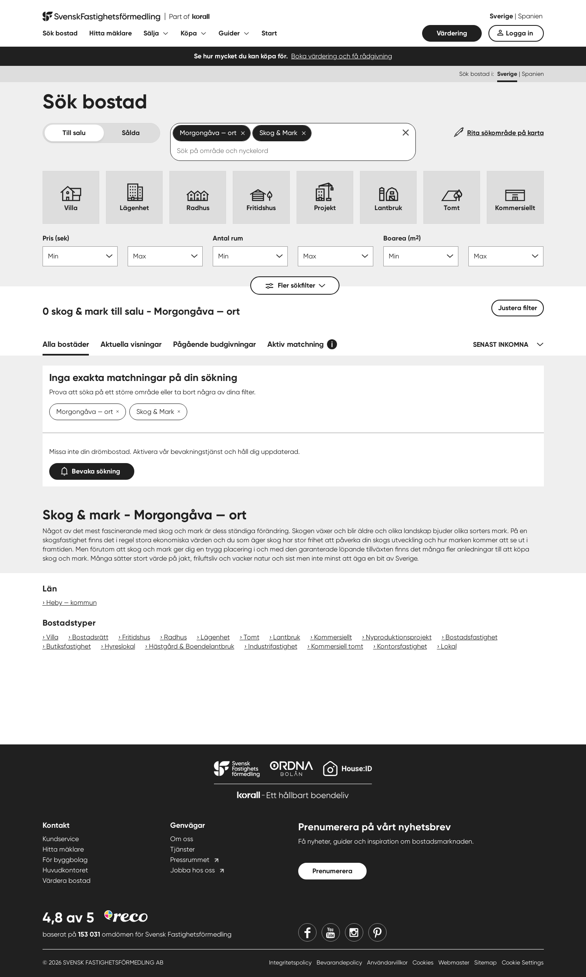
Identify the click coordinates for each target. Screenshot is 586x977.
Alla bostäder (66, 344)
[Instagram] (354, 932)
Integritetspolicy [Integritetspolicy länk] (291, 962)
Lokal (449, 646)
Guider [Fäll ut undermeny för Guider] (229, 33)
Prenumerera (332, 871)
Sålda (131, 133)
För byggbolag (65, 860)
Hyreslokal (120, 646)
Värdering (452, 33)
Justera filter (517, 308)
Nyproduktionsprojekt (399, 637)
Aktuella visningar (131, 344)
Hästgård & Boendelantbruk (191, 646)
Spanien (530, 16)
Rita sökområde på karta (505, 133)
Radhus (175, 637)
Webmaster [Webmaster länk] (454, 962)
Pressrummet (189, 860)
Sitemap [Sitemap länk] (486, 962)
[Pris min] (80, 256)
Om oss (181, 839)
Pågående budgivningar (214, 344)
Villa (52, 637)
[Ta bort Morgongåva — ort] (116, 412)
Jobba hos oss (192, 870)
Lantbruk (286, 637)
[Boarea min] (420, 256)
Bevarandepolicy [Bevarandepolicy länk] (340, 962)
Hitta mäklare (110, 33)
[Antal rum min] (250, 256)
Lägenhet (215, 637)
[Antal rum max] (335, 256)
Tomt (251, 637)
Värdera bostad (67, 880)
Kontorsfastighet (402, 646)
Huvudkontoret (65, 870)
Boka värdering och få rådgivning (341, 56)
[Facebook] (307, 932)
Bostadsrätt (90, 637)
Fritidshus (136, 637)
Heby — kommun (71, 602)
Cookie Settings (522, 962)
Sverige (502, 16)
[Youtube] (331, 932)
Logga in (519, 33)
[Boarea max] (505, 256)
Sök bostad (60, 33)
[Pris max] (165, 256)
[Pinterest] (377, 932)
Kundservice (61, 839)
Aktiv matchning (295, 344)
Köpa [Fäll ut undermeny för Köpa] (189, 33)
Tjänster (182, 849)
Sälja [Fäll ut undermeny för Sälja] (151, 33)
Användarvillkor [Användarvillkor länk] (388, 962)
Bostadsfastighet (471, 637)
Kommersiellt (333, 637)
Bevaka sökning (91, 469)
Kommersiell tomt (337, 646)
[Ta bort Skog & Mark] (177, 412)
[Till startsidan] (126, 17)
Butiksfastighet (68, 646)
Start (269, 33)
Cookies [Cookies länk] (423, 962)
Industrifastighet (272, 646)
